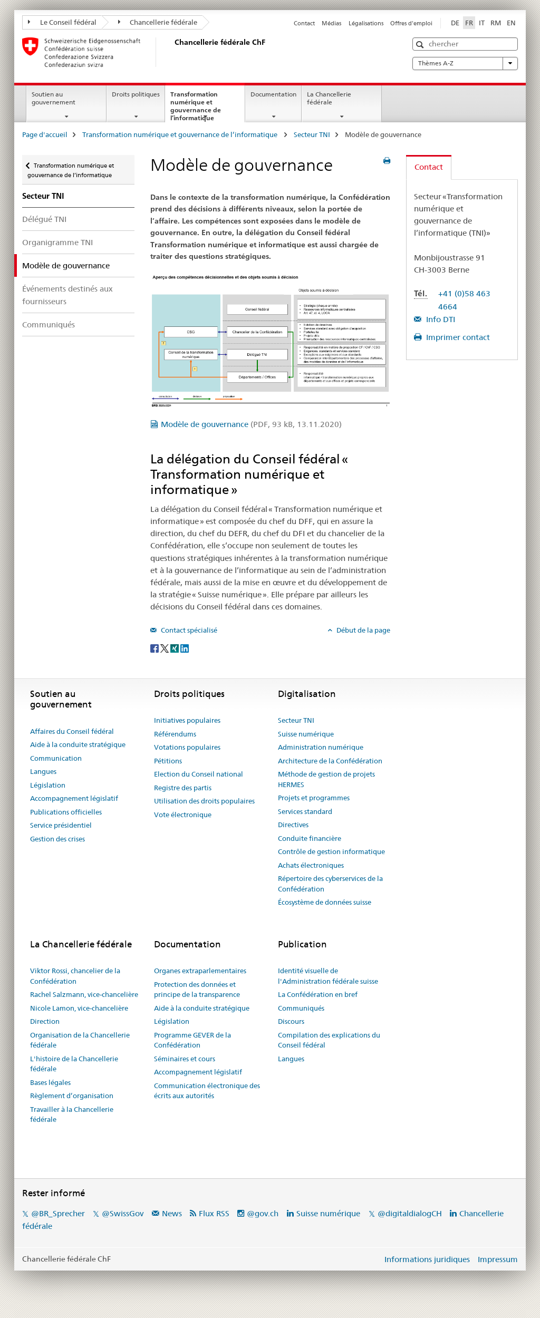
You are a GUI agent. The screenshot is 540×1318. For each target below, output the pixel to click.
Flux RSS (214, 1213)
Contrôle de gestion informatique (331, 851)
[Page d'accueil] (172, 52)
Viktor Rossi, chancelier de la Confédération (75, 975)
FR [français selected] (469, 22)
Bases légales (50, 1082)
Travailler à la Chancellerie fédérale (71, 1114)
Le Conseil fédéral (62, 22)
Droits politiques (136, 94)
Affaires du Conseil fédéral (72, 731)
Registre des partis (182, 787)
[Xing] (175, 647)
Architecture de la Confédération (330, 761)
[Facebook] (155, 647)
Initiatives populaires (187, 720)
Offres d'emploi (411, 23)
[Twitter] (165, 647)
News (172, 1213)
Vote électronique (182, 814)
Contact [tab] (428, 167)
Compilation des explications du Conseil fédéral (329, 1040)
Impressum (498, 1259)
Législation (47, 785)
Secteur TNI (312, 134)
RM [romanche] (495, 22)
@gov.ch (262, 1213)
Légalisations (366, 23)
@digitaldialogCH (410, 1213)
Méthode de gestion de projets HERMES (326, 779)
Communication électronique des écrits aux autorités (207, 1090)
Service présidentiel (61, 825)
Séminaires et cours (184, 1058)
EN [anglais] (511, 22)
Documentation (273, 94)
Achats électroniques (311, 865)
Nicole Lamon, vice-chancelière (79, 1008)
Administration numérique (320, 747)
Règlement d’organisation (71, 1095)
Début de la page (362, 630)
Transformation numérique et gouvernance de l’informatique (203, 106)
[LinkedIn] (184, 647)
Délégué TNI (44, 219)
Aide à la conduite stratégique (78, 744)
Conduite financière (309, 838)
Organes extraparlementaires (200, 970)
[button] (421, 44)
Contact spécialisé (188, 630)
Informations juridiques (427, 1259)
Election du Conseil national (198, 774)
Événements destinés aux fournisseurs (67, 295)
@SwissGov (122, 1213)
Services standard (305, 811)
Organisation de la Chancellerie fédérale (80, 1040)
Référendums (175, 734)
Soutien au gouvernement (53, 98)
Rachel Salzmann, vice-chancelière (84, 994)
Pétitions (168, 761)
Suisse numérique (306, 734)
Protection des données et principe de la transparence (197, 989)
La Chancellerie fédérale (329, 98)
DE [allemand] (455, 22)
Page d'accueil (45, 134)
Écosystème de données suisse (324, 902)
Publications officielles (66, 812)
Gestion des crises (57, 839)
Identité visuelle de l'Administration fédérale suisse (328, 975)
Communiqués (48, 324)
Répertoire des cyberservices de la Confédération (330, 883)
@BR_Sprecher (58, 1213)
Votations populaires (187, 747)
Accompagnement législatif (74, 798)
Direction (45, 1021)
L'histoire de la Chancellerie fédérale (74, 1063)
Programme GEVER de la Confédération (192, 1040)
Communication (56, 758)
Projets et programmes (314, 797)
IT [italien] (482, 22)
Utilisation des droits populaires (204, 801)
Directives (293, 824)
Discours (291, 1021)
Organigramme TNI (57, 242)
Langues (43, 771)
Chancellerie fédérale (158, 22)
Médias (331, 23)
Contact (304, 23)
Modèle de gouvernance (251, 424)
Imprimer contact (457, 337)
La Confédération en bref (318, 994)
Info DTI (439, 319)
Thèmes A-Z (465, 63)
